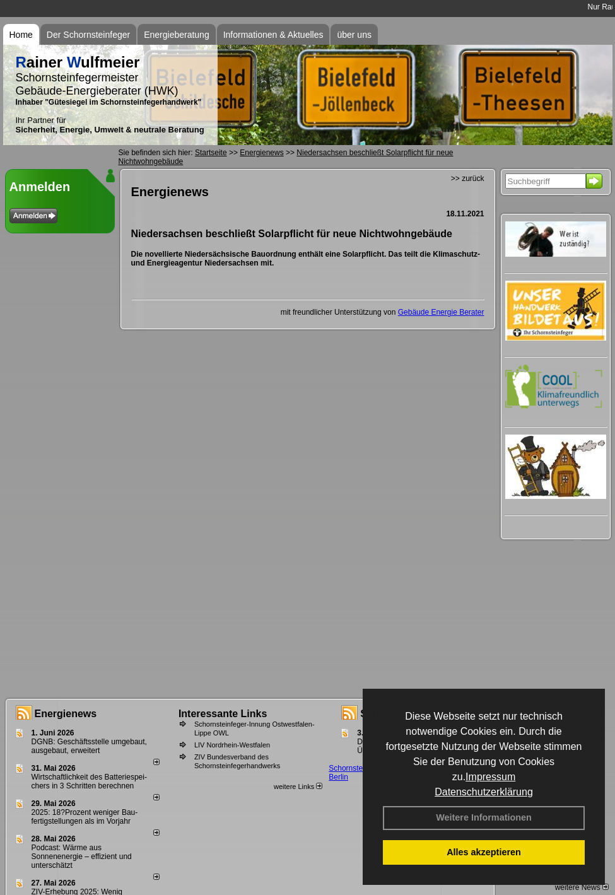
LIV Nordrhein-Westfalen (232, 745)
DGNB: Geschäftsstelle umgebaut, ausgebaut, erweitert (89, 746)
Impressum (490, 776)
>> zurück (467, 178)
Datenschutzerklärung (484, 792)
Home (21, 35)
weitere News (582, 887)
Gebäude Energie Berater (441, 312)
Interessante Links (223, 713)
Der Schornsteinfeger (88, 35)
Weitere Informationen (484, 817)
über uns (354, 35)
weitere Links (298, 786)
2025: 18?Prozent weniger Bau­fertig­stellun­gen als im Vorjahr (85, 817)
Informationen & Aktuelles (273, 35)
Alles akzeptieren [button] (484, 852)
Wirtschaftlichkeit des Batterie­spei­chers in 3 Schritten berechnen (89, 781)
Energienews (66, 713)
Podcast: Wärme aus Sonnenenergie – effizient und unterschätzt (82, 856)
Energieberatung (176, 35)
